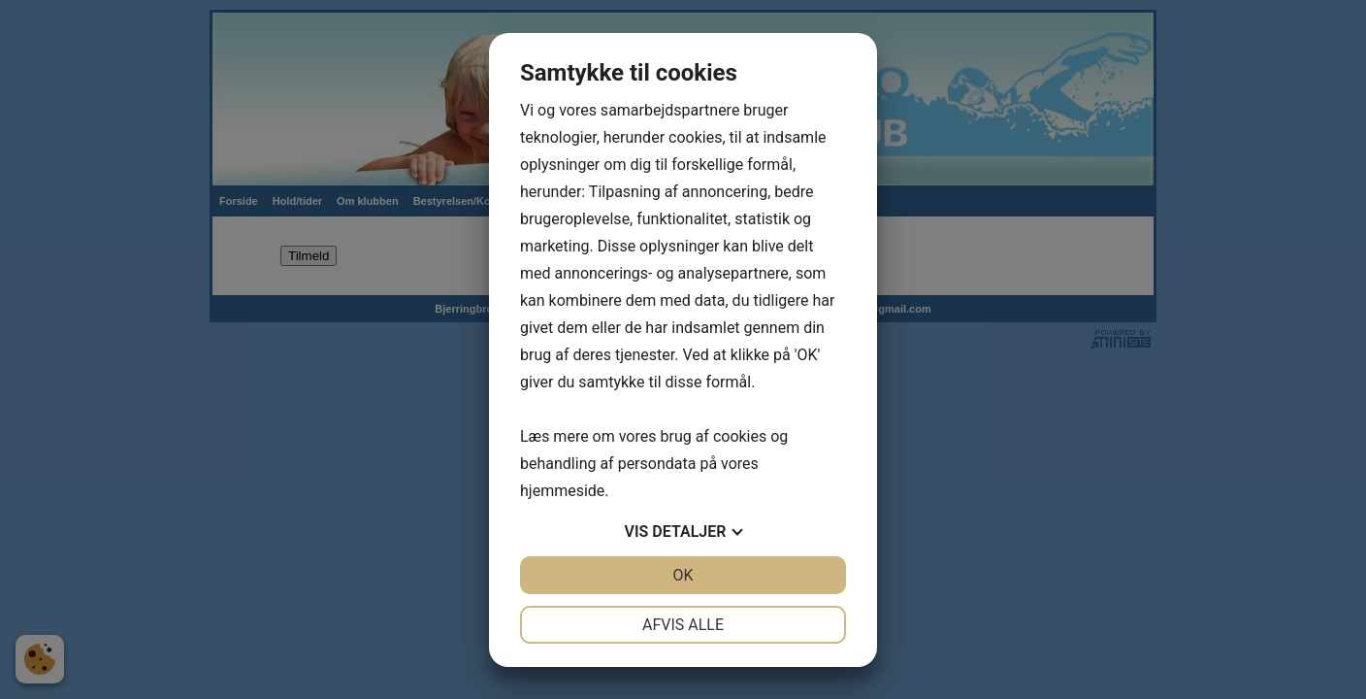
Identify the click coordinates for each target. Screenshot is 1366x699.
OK (682, 575)
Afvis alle (683, 625)
